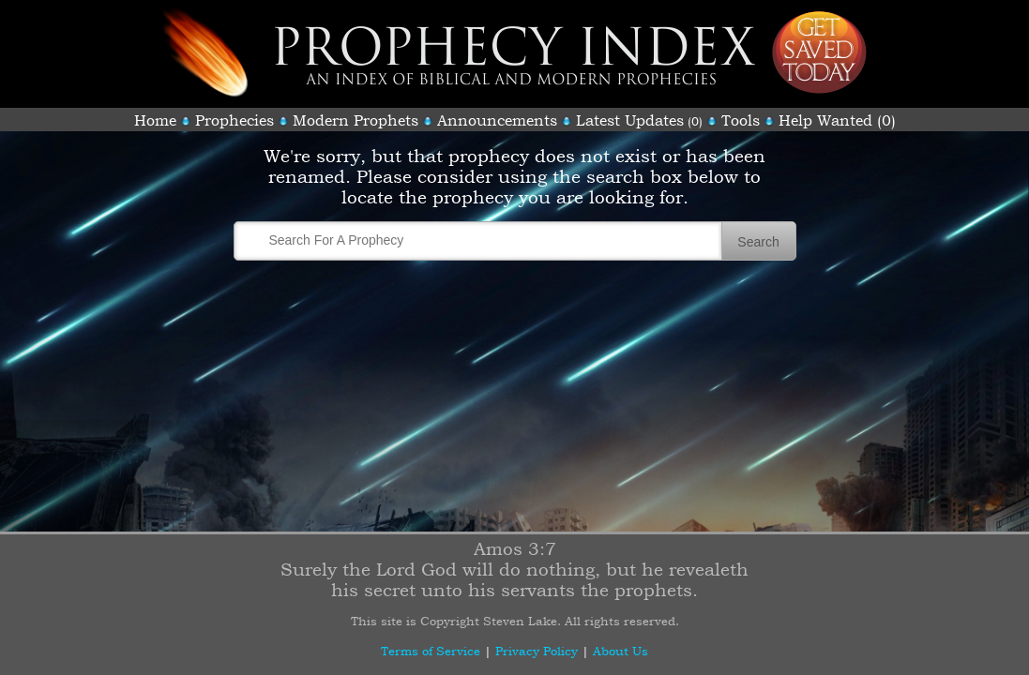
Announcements (497, 120)
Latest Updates (630, 120)
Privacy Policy (536, 650)
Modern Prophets (355, 120)
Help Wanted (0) (837, 120)
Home (155, 120)
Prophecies (234, 120)
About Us (620, 650)
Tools (740, 120)
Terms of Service (430, 650)
